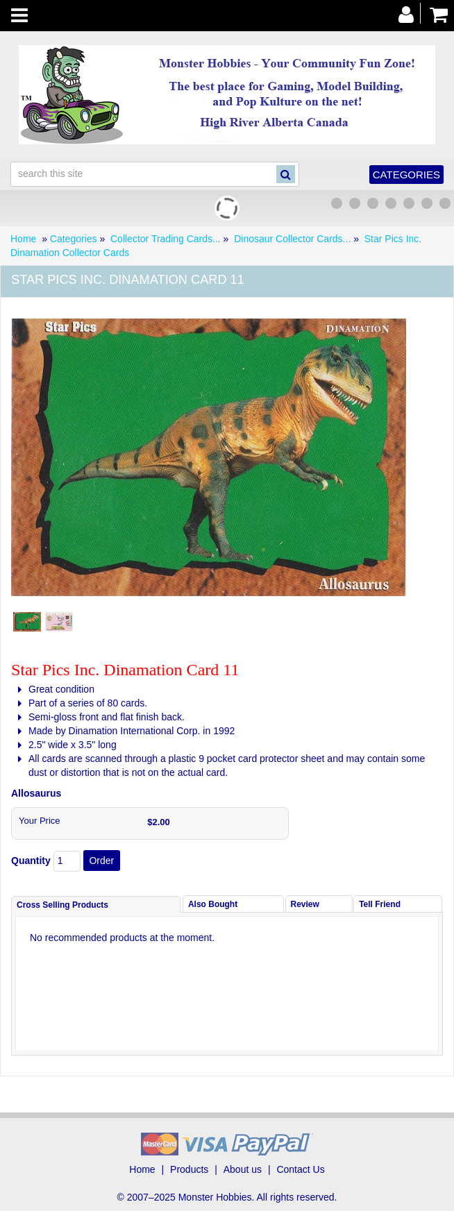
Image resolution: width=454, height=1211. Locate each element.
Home (23, 238)
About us (243, 1169)
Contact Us (300, 1169)
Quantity (31, 860)
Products (189, 1169)
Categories (406, 174)
